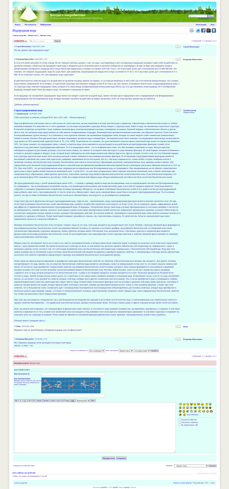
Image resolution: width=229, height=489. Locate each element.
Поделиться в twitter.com (198, 30)
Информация (45, 24)
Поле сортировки (119, 350)
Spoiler (46, 401)
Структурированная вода (28, 110)
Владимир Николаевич (25, 59)
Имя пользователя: (22, 374)
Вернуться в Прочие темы (24, 465)
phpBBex (104, 487)
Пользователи (30, 24)
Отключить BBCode (188, 420)
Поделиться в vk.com (214, 30)
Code (53, 401)
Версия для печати (192, 30)
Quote (39, 401)
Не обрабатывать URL (188, 425)
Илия (18, 326)
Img (67, 401)
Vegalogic (126, 487)
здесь (41, 320)
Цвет (93, 401)
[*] (63, 401)
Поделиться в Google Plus (208, 30)
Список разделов (19, 35)
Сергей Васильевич (23, 46)
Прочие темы (45, 35)
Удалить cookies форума (182, 483)
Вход (212, 24)
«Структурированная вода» (165, 83)
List (58, 401)
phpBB (115, 487)
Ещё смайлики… (193, 415)
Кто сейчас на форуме (24, 473)
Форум (17, 24)
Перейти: (169, 465)
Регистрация (201, 24)
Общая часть (33, 35)
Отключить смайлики (188, 422)
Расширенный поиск (206, 18)
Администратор (22, 114)
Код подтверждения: (22, 378)
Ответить (20, 41)
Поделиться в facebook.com (203, 30)
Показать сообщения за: (87, 350)
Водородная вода (24, 30)
